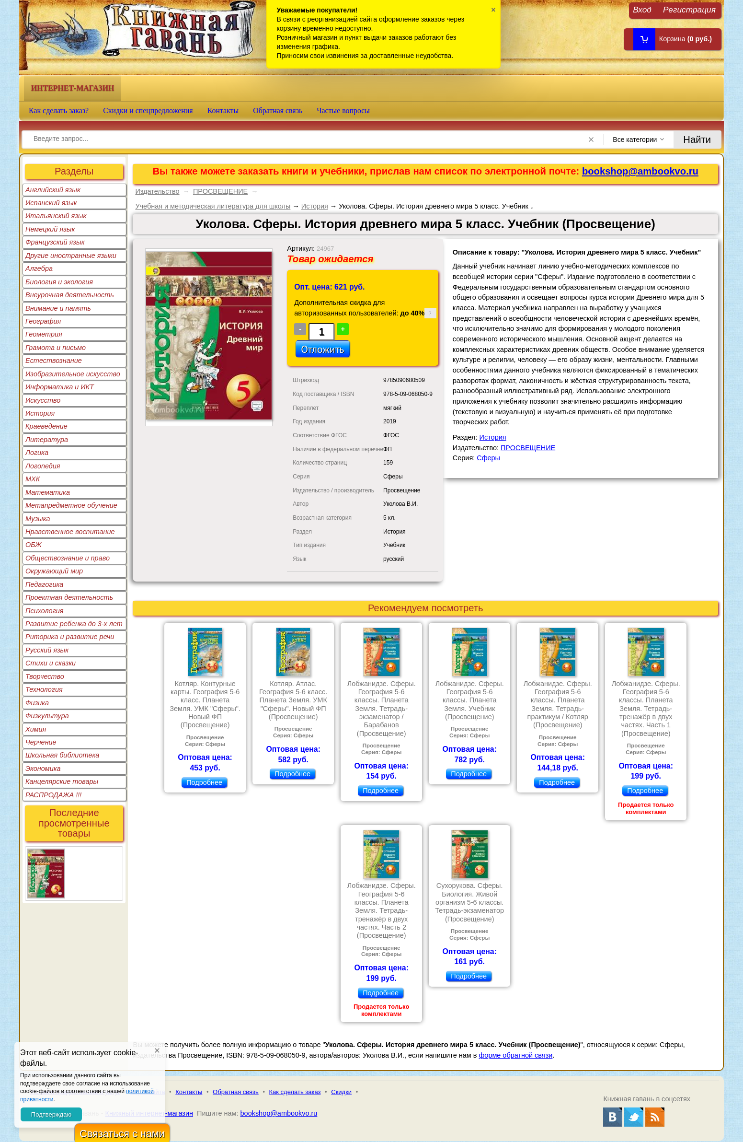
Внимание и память (58, 308)
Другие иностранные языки (70, 255)
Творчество (44, 676)
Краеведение (46, 426)
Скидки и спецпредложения (148, 110)
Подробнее (204, 782)
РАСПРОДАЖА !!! (53, 795)
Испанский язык (51, 203)
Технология (44, 689)
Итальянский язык (55, 216)
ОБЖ (33, 544)
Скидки (341, 1091)
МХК (32, 479)
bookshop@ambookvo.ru (640, 171)
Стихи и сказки (50, 663)
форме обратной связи (515, 1055)
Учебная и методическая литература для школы (212, 206)
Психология (44, 611)
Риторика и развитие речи (69, 637)
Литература (46, 439)
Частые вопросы (343, 110)
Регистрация (689, 9)
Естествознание (53, 360)
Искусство (42, 400)
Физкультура (47, 716)
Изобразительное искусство (72, 374)
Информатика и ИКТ (59, 387)
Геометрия (43, 334)
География (43, 321)
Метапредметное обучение (71, 505)
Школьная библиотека (62, 755)
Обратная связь (277, 110)
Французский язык (54, 242)
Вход (642, 9)
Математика (47, 492)
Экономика (43, 768)
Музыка (37, 519)
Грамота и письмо (55, 347)
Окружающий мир (54, 571)
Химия (35, 729)
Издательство (157, 191)
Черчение (41, 742)
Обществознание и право (67, 558)
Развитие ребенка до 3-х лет (74, 624)
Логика (36, 452)
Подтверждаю (51, 1114)
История (40, 413)
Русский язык (47, 650)
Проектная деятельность (69, 597)
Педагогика (44, 584)
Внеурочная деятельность (69, 295)
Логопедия (42, 466)
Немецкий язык (50, 229)
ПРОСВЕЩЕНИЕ (220, 191)
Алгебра (39, 268)
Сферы (488, 458)
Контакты (223, 110)
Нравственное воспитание (70, 532)
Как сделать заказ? (59, 110)
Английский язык (52, 190)
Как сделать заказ (295, 1091)
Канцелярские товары (61, 781)
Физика (37, 703)
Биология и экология (59, 282)
